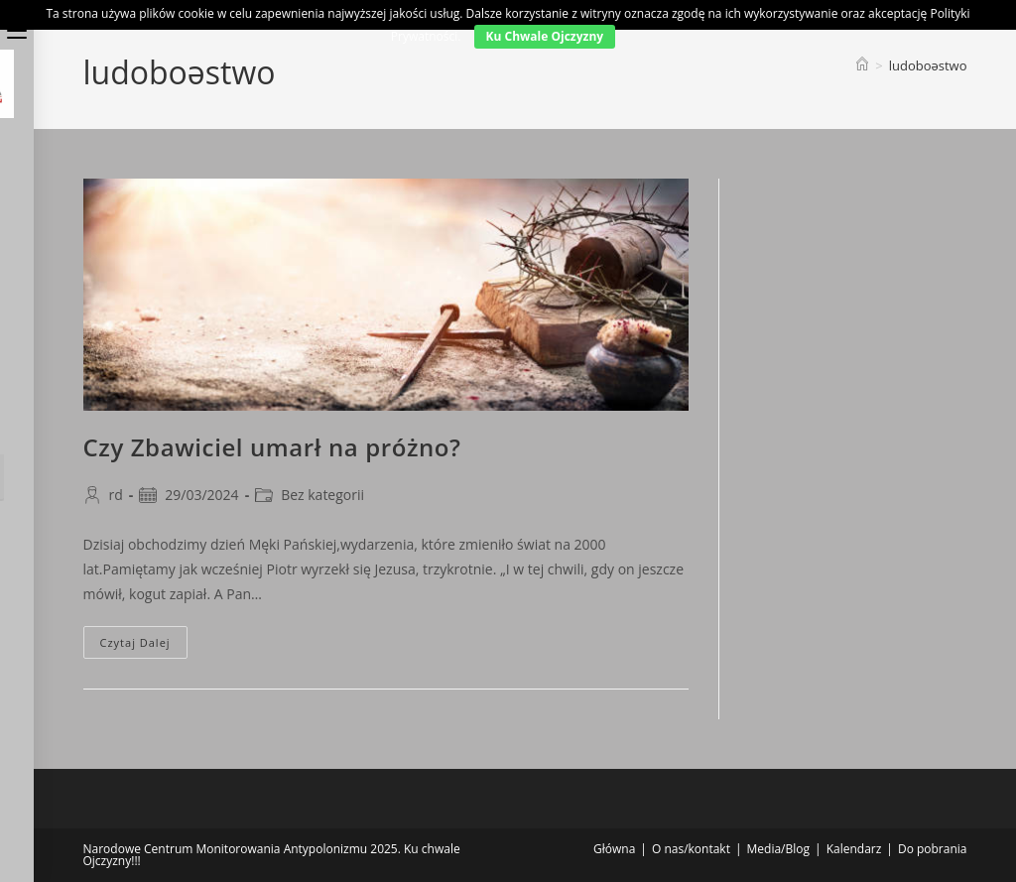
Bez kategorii (322, 494)
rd (116, 494)
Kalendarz (854, 848)
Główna (614, 848)
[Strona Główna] (862, 65)
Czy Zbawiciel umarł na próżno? (272, 447)
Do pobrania (932, 848)
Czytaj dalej (144, 646)
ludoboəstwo (928, 65)
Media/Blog (779, 848)
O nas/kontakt (691, 848)
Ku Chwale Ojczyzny (545, 36)
